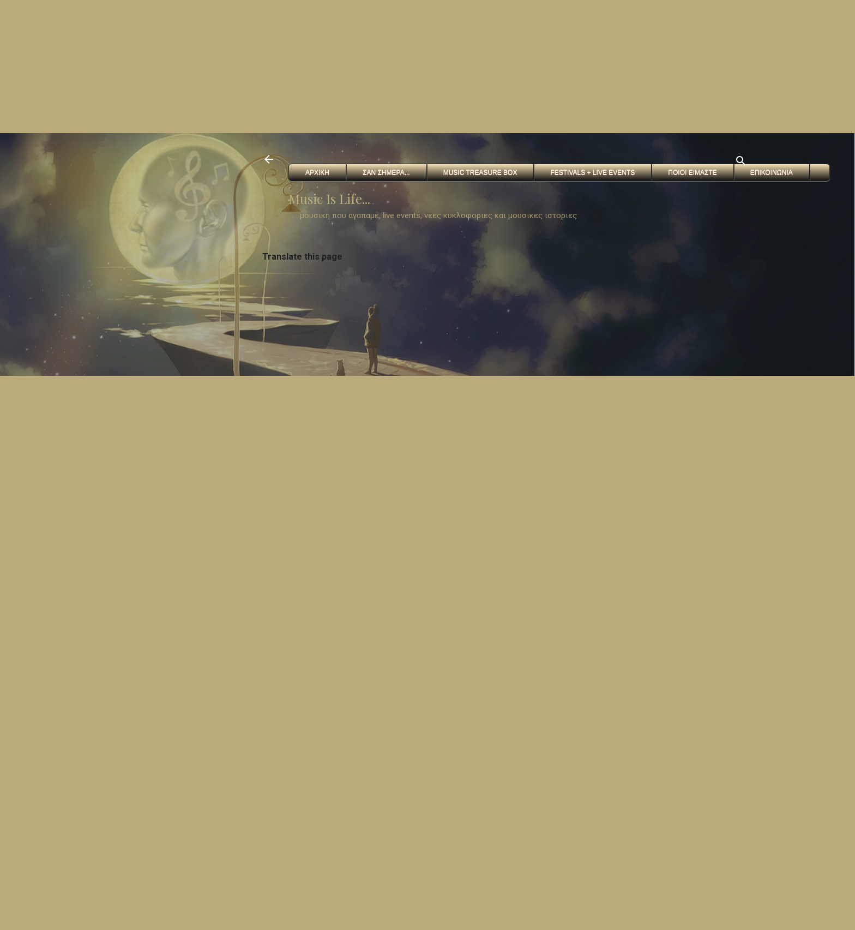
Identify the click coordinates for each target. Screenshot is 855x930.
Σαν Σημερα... (386, 172)
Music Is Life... (329, 198)
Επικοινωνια (771, 172)
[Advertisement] (327, 65)
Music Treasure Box (480, 172)
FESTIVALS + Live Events (592, 172)
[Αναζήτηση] (741, 162)
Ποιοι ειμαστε (692, 172)
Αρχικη (317, 172)
